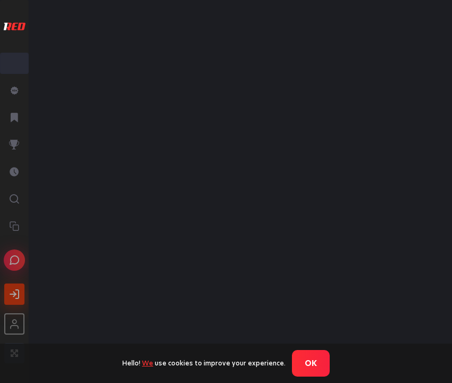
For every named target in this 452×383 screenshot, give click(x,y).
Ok (311, 363)
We (147, 363)
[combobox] (14, 63)
